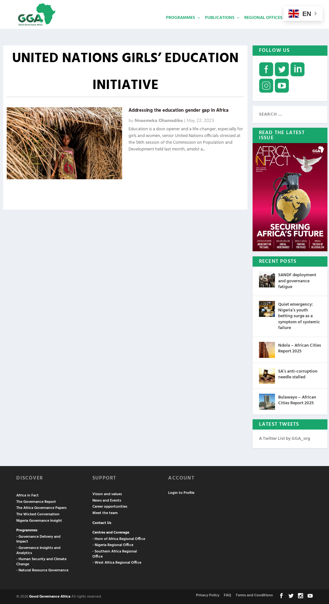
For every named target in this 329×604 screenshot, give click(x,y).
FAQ (227, 595)
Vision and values (107, 493)
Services (301, 27)
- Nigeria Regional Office (112, 544)
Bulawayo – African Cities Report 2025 (297, 399)
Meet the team (105, 512)
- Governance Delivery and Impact (38, 538)
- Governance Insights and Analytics (38, 550)
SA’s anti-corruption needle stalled (297, 373)
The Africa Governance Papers (41, 507)
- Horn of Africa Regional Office (118, 538)
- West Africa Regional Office (116, 562)
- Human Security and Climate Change (41, 561)
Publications (219, 27)
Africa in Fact (27, 495)
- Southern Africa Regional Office (114, 553)
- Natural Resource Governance (42, 570)
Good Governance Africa (49, 596)
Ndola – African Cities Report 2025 (299, 347)
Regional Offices (263, 27)
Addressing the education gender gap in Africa (179, 110)
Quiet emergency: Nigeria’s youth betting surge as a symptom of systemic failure (299, 315)
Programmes (180, 27)
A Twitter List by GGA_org (284, 438)
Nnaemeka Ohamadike (159, 120)
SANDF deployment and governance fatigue (297, 280)
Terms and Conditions (254, 595)
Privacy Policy (207, 595)
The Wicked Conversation (37, 514)
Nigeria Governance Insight (39, 520)
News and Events (106, 500)
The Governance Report (36, 501)
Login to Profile (181, 492)
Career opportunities (109, 506)
